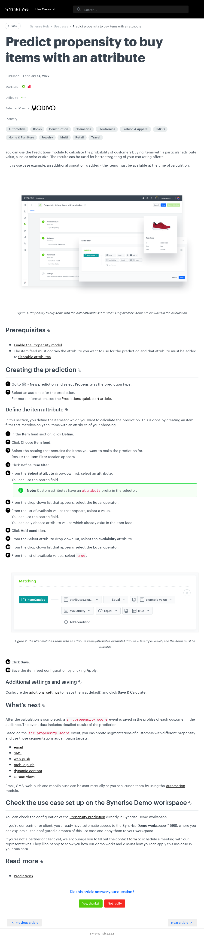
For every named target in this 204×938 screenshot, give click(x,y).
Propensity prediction (87, 816)
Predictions (23, 875)
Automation (175, 785)
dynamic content (28, 770)
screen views (24, 776)
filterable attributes (34, 356)
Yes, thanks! (90, 903)
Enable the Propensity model (38, 344)
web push (22, 758)
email (18, 746)
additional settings (44, 692)
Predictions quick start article (86, 398)
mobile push (24, 764)
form (133, 838)
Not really (115, 903)
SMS (17, 752)
